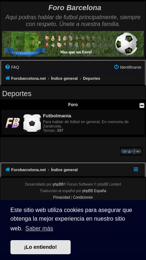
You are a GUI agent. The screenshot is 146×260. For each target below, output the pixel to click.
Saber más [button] (39, 228)
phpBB (58, 184)
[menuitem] (12, 67)
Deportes (16, 94)
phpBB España (94, 191)
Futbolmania (57, 115)
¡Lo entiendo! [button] (40, 247)
